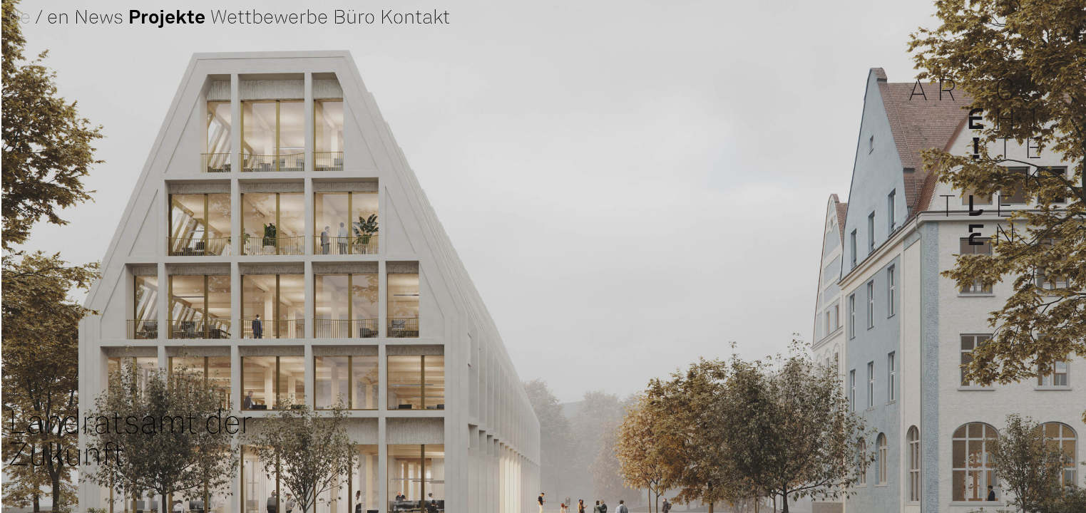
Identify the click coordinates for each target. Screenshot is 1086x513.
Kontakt (415, 18)
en (58, 18)
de (20, 18)
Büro (354, 18)
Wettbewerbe (269, 18)
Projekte (166, 18)
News (98, 18)
